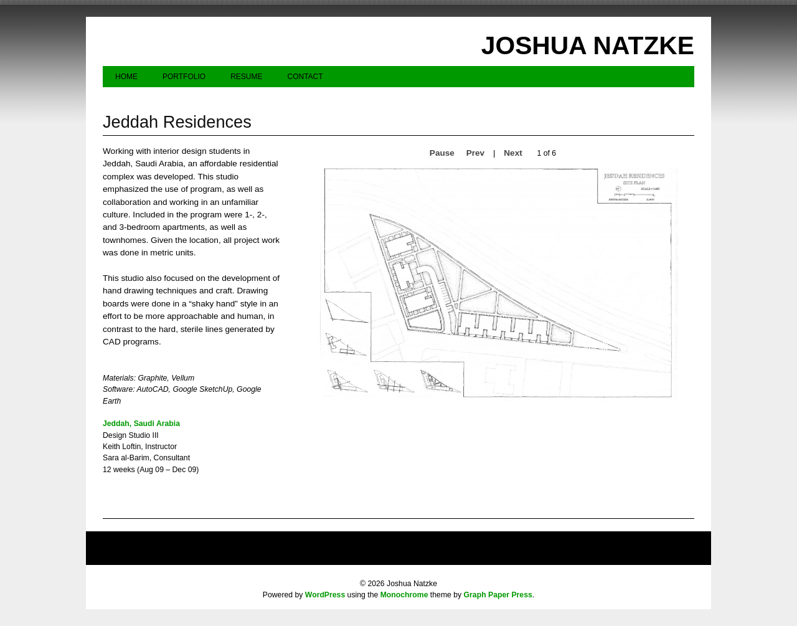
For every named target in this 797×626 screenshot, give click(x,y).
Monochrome (404, 594)
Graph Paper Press (498, 594)
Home (126, 76)
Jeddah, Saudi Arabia (141, 423)
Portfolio (184, 76)
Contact (305, 76)
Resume (246, 76)
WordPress (325, 594)
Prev (475, 153)
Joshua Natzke (587, 45)
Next (513, 153)
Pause (442, 153)
